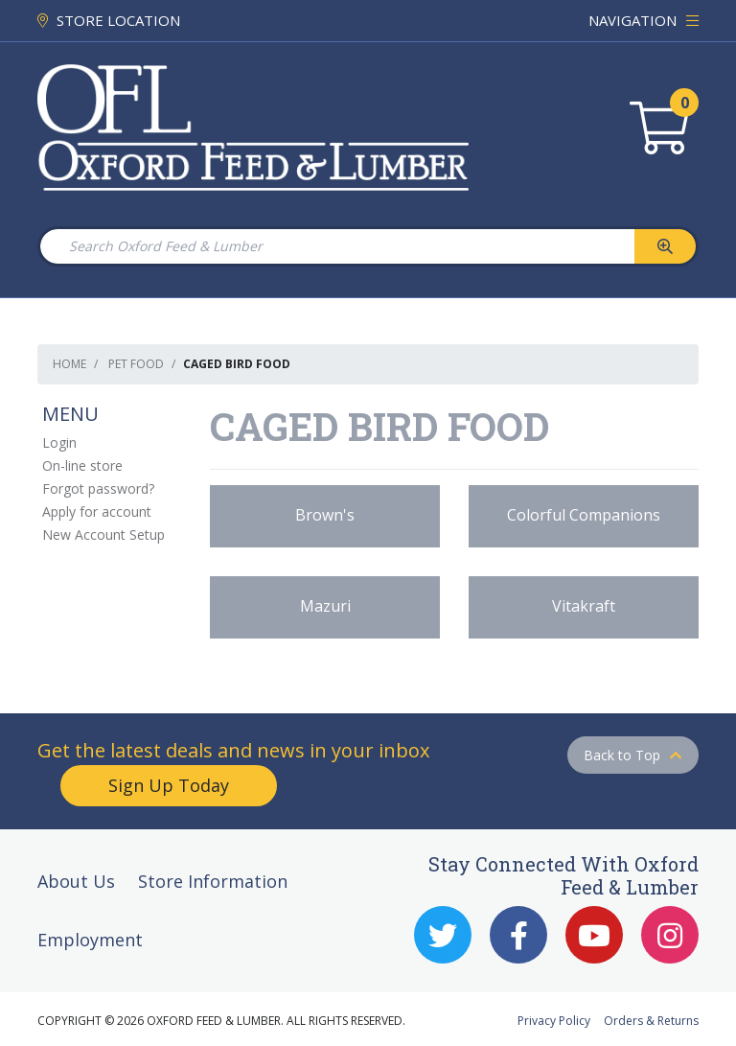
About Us (76, 881)
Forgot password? (98, 488)
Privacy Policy (554, 1020)
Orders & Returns (651, 1020)
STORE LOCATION (108, 20)
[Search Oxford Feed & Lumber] (336, 246)
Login (59, 442)
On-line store (82, 465)
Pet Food (136, 364)
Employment (90, 939)
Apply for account (96, 511)
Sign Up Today (168, 785)
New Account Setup (103, 534)
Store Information (213, 881)
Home (69, 364)
